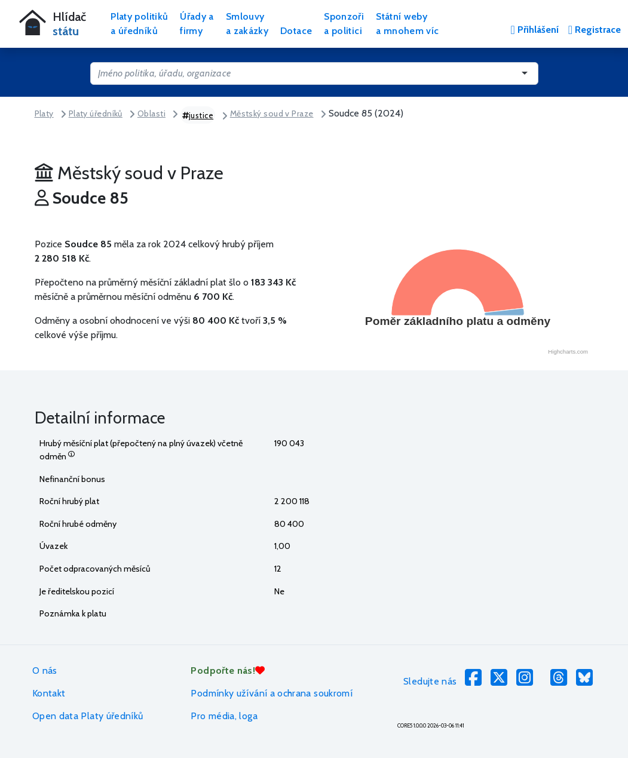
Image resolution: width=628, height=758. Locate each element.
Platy (44, 113)
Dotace (296, 30)
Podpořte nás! (228, 670)
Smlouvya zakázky (247, 23)
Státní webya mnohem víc (407, 23)
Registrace (594, 29)
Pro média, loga (224, 716)
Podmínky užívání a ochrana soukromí (272, 693)
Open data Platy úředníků (87, 716)
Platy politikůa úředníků (139, 23)
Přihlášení (534, 29)
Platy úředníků (95, 113)
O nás (44, 670)
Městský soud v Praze (272, 113)
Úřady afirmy (197, 23)
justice (198, 115)
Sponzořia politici (344, 23)
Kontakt (49, 693)
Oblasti (151, 113)
